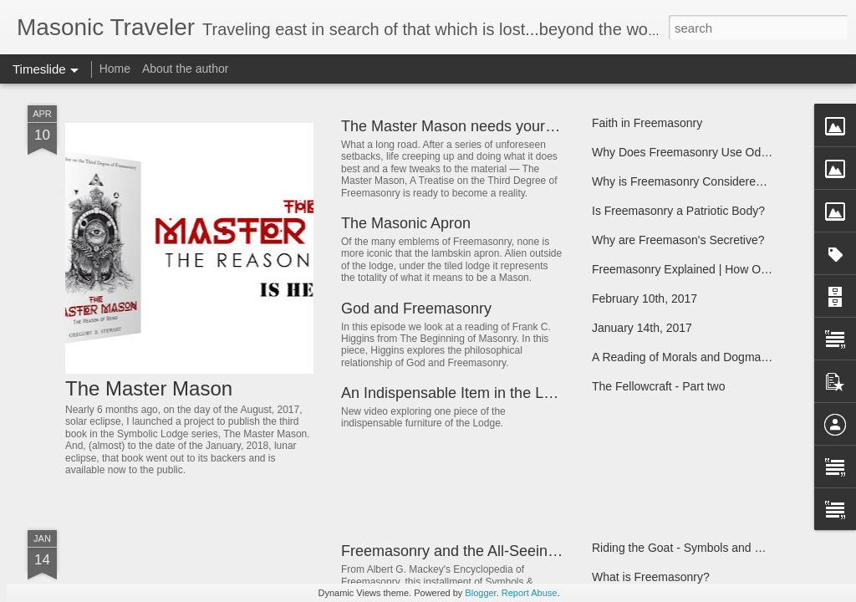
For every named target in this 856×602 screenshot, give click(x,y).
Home (114, 68)
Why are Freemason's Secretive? (678, 240)
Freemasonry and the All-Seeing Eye (463, 551)
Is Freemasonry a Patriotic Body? (678, 210)
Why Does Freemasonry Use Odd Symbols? (707, 152)
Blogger (480, 593)
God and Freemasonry (416, 308)
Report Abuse (530, 593)
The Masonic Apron (406, 223)
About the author (185, 68)
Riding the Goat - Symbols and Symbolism (702, 547)
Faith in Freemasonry (647, 123)
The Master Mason (148, 388)
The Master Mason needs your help (459, 126)
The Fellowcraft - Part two (659, 386)
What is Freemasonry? (651, 577)
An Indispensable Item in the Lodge (459, 393)
